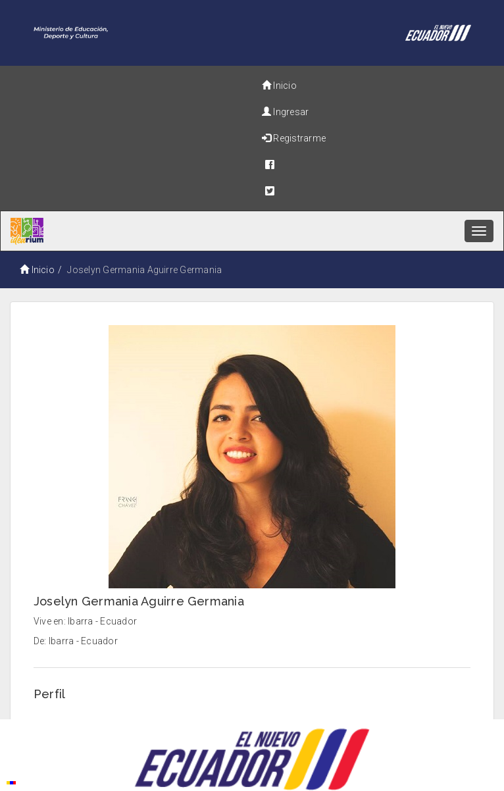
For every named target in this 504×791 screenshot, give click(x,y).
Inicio (279, 85)
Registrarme (294, 138)
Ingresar (285, 112)
